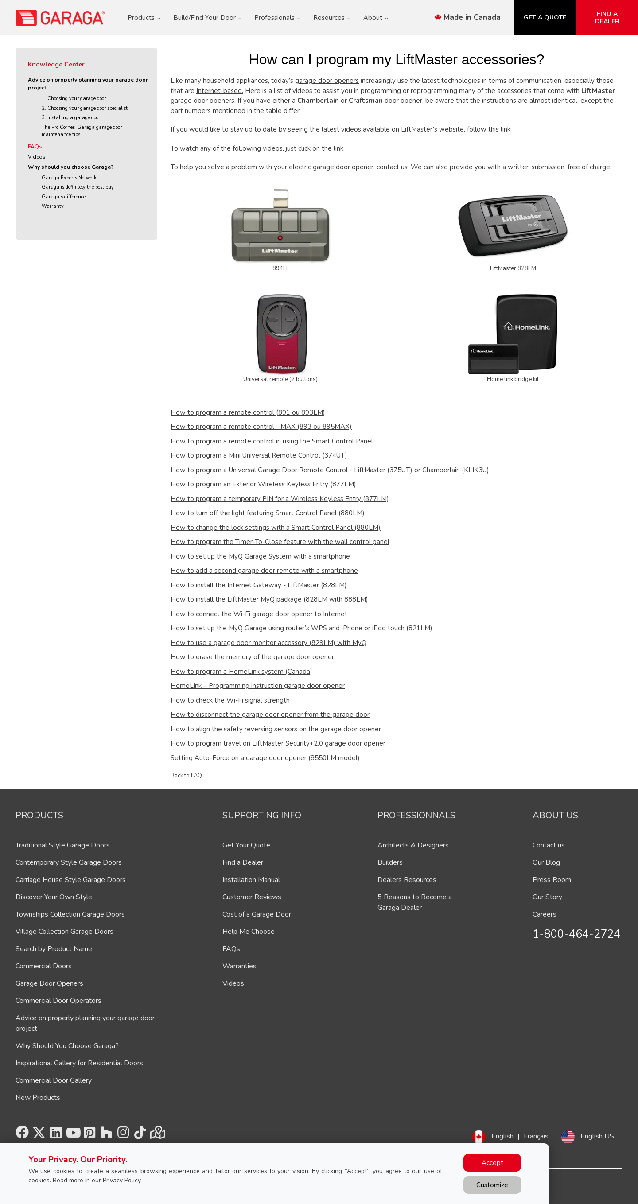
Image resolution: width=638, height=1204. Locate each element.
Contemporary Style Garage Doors (69, 862)
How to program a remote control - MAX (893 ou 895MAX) (261, 426)
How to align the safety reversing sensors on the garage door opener (276, 729)
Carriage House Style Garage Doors (71, 880)
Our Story (547, 897)
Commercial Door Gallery (54, 1080)
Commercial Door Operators (58, 1001)
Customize (492, 1185)
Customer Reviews (251, 897)
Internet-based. (219, 90)
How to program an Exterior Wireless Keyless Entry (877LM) (263, 484)
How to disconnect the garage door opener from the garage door (270, 714)
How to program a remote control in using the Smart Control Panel (272, 441)
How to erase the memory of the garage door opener (252, 656)
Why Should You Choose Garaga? (67, 1046)
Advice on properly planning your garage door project (88, 83)
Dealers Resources (406, 880)
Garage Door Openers (49, 983)
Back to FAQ (186, 776)
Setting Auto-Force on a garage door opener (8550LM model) (265, 757)
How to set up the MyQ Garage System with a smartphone (260, 556)
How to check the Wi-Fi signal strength (230, 700)
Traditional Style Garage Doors (63, 845)
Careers (544, 914)
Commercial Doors (44, 966)
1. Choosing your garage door (74, 98)
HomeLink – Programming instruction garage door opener (258, 685)
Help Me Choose (248, 931)
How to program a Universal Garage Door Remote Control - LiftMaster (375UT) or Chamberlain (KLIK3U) (330, 470)
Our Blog (546, 862)
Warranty (53, 206)
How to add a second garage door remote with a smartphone (264, 570)
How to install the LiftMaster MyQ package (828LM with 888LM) (269, 599)
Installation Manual (251, 880)
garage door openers (327, 80)
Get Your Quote (246, 845)
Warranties (239, 966)
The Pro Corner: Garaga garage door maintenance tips (82, 131)
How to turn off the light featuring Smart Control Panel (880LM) (268, 513)
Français (536, 1136)
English (502, 1136)
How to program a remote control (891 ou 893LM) (248, 412)
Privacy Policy (121, 1180)
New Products (38, 1098)
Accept (492, 1162)
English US (597, 1136)
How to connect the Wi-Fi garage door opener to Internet (259, 614)
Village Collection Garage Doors (64, 931)
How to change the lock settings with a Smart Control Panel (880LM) (276, 527)
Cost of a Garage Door (256, 914)
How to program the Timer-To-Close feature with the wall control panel (280, 541)
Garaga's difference (64, 197)
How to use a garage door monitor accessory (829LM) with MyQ (268, 642)
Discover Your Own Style (54, 897)
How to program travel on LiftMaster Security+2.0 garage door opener (278, 743)
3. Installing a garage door (71, 117)
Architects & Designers (413, 845)
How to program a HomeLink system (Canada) (241, 671)
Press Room (552, 880)
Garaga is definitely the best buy (78, 187)
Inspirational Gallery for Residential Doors (79, 1063)
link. (506, 129)
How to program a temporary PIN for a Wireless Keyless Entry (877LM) (280, 498)
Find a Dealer (242, 862)
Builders (390, 862)
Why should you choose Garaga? (70, 167)
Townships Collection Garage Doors (70, 914)
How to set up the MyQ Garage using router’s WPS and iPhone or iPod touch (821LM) (301, 628)
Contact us (549, 845)
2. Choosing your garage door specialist (85, 108)
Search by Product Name (54, 949)
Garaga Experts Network (69, 178)
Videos (37, 156)
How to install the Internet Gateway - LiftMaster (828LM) (259, 585)
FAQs (35, 146)
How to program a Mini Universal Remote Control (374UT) (259, 455)
